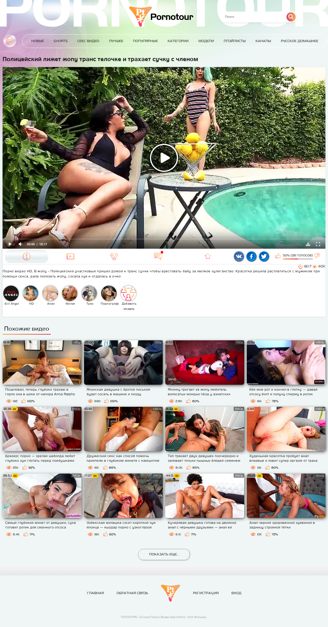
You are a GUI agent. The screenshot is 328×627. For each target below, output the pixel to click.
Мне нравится (278, 256)
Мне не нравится (317, 256)
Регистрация (206, 593)
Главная (9, 40)
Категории (178, 41)
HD (30, 295)
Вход (236, 593)
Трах (89, 295)
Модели (206, 41)
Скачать (308, 244)
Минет (69, 295)
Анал (50, 295)
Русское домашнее (299, 41)
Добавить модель (129, 298)
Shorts (61, 41)
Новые (37, 41)
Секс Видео (88, 41)
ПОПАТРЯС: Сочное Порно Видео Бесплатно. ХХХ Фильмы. (164, 617)
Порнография (110, 295)
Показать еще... (164, 554)
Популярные (145, 41)
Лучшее (116, 41)
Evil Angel (11, 295)
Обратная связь (132, 593)
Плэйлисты (235, 41)
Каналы (263, 41)
